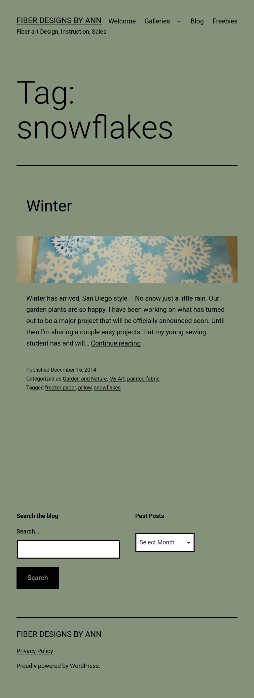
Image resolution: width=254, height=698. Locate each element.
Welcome (122, 21)
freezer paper (60, 388)
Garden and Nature (85, 379)
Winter (49, 206)
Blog (197, 21)
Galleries (157, 21)
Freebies (224, 21)
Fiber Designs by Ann (59, 20)
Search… (28, 531)
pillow (85, 388)
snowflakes (107, 388)
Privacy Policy (35, 650)
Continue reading (116, 343)
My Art (117, 379)
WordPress (84, 665)
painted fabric (143, 379)
